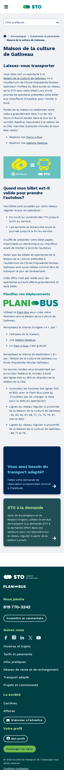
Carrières (10, 703)
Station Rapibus (25, 340)
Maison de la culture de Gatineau (24, 78)
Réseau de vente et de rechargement (30, 669)
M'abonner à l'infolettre (26, 720)
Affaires (9, 711)
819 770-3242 (16, 607)
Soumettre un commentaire (24, 618)
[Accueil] (4, 36)
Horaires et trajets (17, 646)
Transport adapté (16, 677)
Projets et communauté (20, 685)
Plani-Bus (23, 312)
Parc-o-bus (21, 345)
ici (51, 392)
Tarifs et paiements (17, 654)
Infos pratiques (18, 36)
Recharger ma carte (19, 749)
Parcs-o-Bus (34, 137)
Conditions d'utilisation (16, 768)
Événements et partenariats (45, 36)
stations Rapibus (36, 143)
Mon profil (15, 738)
